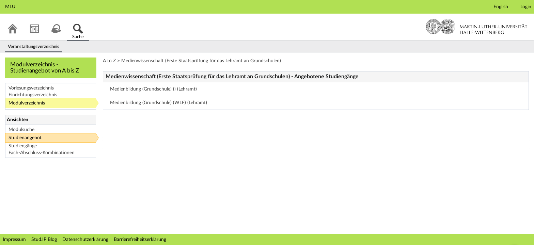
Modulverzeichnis (27, 103)
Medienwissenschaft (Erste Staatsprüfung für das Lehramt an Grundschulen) (201, 61)
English (500, 6)
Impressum (14, 239)
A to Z (109, 61)
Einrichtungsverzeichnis (33, 95)
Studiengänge (23, 146)
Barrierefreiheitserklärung (140, 239)
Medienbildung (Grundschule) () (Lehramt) (153, 89)
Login (525, 6)
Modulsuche (21, 129)
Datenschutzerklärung (85, 239)
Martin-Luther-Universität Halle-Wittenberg (476, 26)
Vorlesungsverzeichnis (31, 88)
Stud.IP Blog (44, 239)
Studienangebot (25, 137)
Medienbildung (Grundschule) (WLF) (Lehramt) (158, 102)
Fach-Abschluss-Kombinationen (42, 152)
